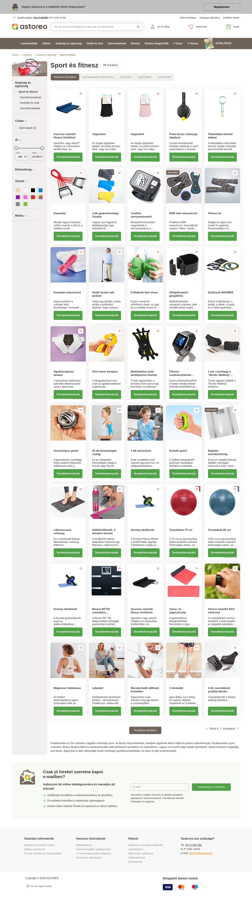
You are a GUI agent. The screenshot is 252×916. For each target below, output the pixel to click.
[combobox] (90, 27)
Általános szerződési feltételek (145, 859)
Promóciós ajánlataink (88, 872)
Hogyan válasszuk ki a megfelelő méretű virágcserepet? (53, 6)
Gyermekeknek (117, 43)
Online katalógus (188, 17)
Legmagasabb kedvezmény (98, 77)
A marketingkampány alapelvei (93, 867)
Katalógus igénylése (210, 17)
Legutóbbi (125, 77)
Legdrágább (144, 77)
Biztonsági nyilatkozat (140, 867)
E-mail (136, 801)
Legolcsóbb (164, 77)
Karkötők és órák (29, 102)
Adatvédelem (135, 863)
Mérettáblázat (84, 859)
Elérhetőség (135, 876)
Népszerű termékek (65, 77)
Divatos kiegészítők (157, 43)
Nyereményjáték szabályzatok (93, 863)
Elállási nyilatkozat (34, 863)
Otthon (46, 43)
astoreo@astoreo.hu (200, 867)
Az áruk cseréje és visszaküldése (43, 867)
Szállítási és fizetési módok (40, 859)
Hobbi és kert (95, 43)
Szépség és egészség (68, 43)
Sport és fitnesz (26, 91)
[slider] (16, 148)
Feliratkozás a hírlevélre (211, 801)
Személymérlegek (30, 108)
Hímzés (135, 43)
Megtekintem (222, 7)
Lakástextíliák (29, 43)
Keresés (138, 26)
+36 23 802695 (40, 17)
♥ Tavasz (192, 43)
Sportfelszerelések (30, 97)
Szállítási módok (231, 17)
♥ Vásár (178, 43)
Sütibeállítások (136, 872)
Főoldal (15, 55)
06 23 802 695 (193, 859)
